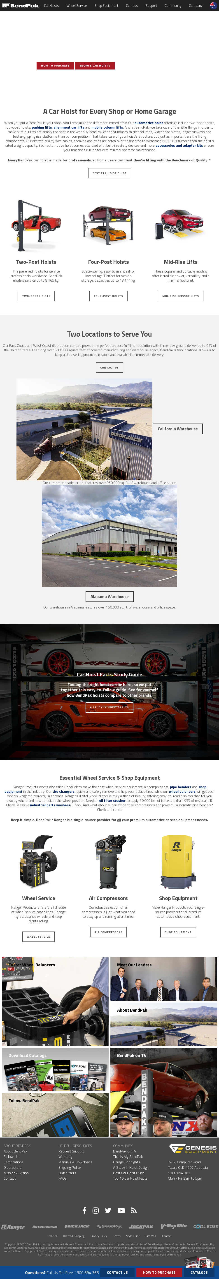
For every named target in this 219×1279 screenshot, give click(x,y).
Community (173, 5)
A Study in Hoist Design (109, 707)
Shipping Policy (69, 1167)
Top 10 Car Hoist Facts (130, 1178)
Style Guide (133, 1236)
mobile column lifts (107, 127)
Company (196, 5)
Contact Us (109, 367)
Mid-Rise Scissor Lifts (180, 296)
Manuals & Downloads (75, 1162)
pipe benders (180, 787)
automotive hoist (149, 122)
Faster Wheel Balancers (32, 964)
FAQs (62, 1178)
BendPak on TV (132, 1055)
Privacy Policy (99, 1236)
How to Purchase (159, 1272)
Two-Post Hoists (36, 296)
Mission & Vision (16, 1173)
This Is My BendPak (128, 1156)
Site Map (151, 1236)
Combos (132, 5)
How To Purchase (55, 65)
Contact (10, 1178)
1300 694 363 (179, 1173)
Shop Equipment (106, 5)
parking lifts (42, 127)
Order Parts (67, 1173)
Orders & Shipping (73, 1236)
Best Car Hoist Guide (110, 173)
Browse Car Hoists (94, 65)
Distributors (12, 1167)
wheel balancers (182, 791)
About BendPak (132, 1009)
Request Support (71, 1151)
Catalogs (199, 1271)
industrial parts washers (50, 805)
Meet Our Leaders (134, 964)
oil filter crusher (112, 800)
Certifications (13, 1162)
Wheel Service (77, 5)
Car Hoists (51, 5)
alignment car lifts (69, 127)
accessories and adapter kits (179, 145)
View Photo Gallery (75, 81)
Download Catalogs (28, 1055)
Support (151, 5)
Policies (52, 1236)
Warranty (65, 1156)
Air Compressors (108, 932)
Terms (116, 1236)
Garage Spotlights (126, 1162)
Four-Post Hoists (108, 296)
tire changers (63, 791)
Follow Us (11, 1156)
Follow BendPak (24, 1100)
